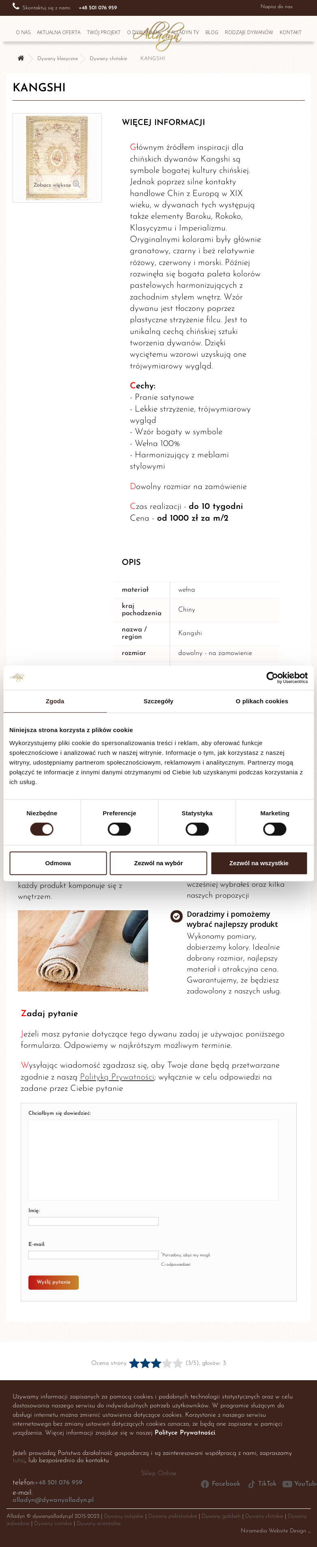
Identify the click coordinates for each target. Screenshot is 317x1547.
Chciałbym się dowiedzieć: (59, 1113)
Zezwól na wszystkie (259, 863)
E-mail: (36, 1244)
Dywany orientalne (99, 1524)
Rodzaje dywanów (249, 32)
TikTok (261, 1484)
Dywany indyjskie (124, 1516)
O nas (23, 32)
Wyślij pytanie (54, 1282)
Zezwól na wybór (158, 863)
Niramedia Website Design (273, 1531)
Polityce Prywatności (185, 1433)
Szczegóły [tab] (158, 701)
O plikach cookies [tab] (262, 701)
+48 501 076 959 (58, 1483)
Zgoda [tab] (55, 701)
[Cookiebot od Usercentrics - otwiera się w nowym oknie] (272, 678)
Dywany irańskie (53, 1524)
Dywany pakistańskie (172, 1516)
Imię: (33, 1210)
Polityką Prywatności (117, 1077)
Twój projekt (104, 32)
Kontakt (291, 32)
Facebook (220, 1484)
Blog (211, 32)
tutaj (19, 1460)
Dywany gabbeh (221, 1516)
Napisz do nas (277, 6)
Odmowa (58, 863)
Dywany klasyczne (57, 58)
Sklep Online (159, 1473)
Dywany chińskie (108, 58)
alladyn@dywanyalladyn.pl (53, 1500)
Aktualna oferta (58, 32)
